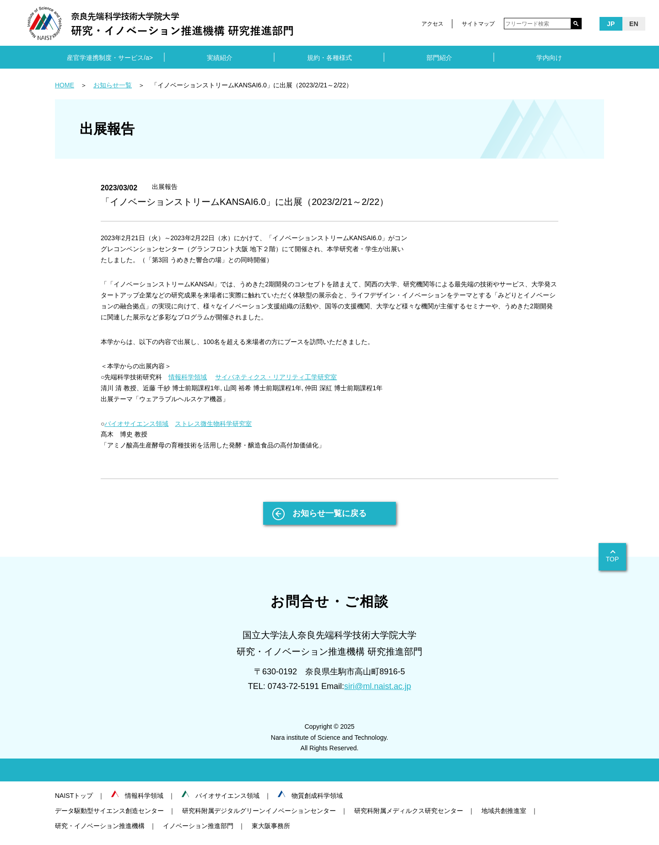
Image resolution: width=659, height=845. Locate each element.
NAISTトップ (74, 795)
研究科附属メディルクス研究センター (408, 810)
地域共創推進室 (503, 810)
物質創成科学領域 (317, 795)
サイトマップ (478, 24)
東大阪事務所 (271, 825)
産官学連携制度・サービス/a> (110, 57)
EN (633, 23)
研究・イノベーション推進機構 (100, 825)
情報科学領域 (187, 377)
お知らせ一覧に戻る (329, 513)
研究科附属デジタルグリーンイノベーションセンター (259, 810)
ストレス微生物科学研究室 (213, 423)
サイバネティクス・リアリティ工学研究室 (276, 377)
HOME (64, 85)
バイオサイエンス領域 (136, 423)
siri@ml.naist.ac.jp (377, 686)
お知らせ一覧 (112, 85)
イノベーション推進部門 (198, 825)
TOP (612, 559)
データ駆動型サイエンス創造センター (109, 810)
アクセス (432, 24)
